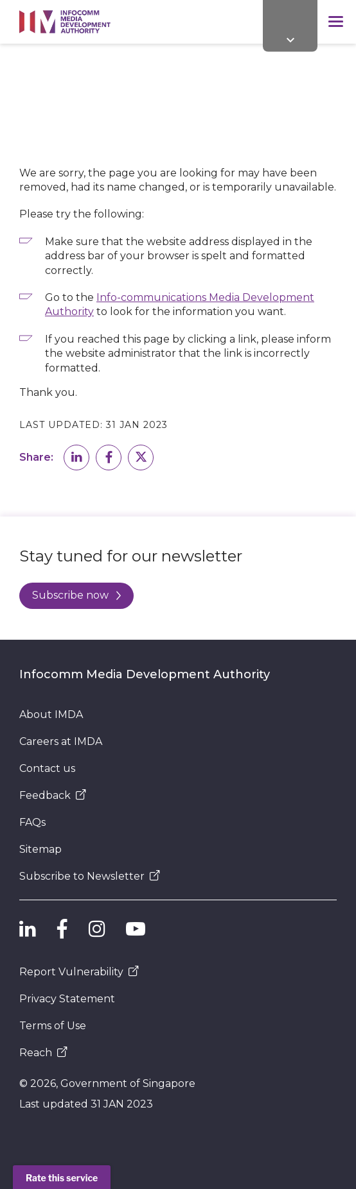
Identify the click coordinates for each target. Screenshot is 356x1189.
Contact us (47, 768)
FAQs (32, 822)
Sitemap (40, 849)
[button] (76, 457)
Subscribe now (76, 595)
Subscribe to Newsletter (89, 876)
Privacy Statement (67, 999)
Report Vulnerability (79, 972)
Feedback (52, 795)
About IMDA (51, 714)
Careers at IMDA (60, 741)
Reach (43, 1053)
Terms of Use (52, 1026)
